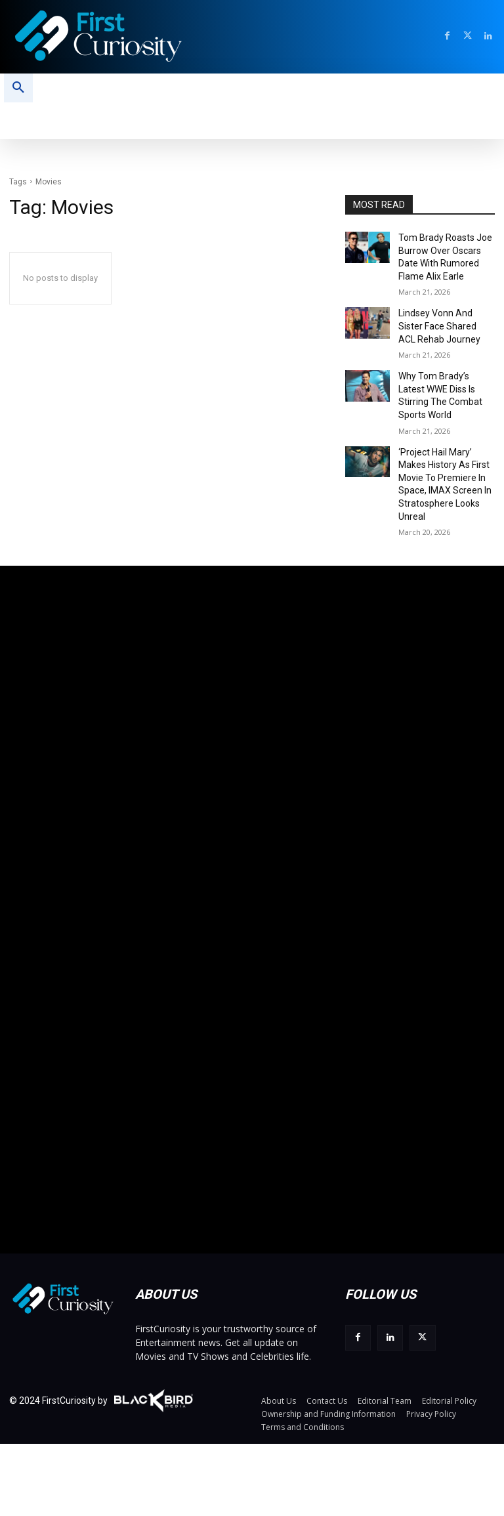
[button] (18, 88)
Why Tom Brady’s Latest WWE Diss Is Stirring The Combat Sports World (443, 374)
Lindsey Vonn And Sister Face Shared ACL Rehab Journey (442, 316)
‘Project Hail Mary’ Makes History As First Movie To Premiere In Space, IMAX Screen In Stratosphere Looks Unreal (443, 442)
